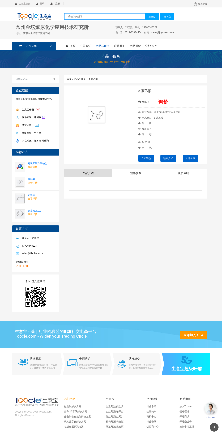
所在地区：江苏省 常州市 (34, 141)
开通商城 (184, 416)
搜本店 (167, 16)
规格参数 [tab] (135, 173)
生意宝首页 (22, 3)
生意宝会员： (30, 110)
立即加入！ (193, 335)
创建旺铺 (184, 411)
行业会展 (151, 421)
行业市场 (151, 406)
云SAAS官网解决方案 (75, 411)
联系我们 (119, 46)
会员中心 (200, 3)
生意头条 (151, 411)
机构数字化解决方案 (75, 421)
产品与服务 (103, 46)
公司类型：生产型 (30, 133)
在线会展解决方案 (74, 426)
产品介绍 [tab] (88, 173)
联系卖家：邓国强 (32, 117)
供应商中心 (153, 426)
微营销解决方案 (72, 406)
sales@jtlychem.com (32, 253)
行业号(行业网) (114, 416)
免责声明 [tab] (183, 173)
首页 (71, 46)
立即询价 (146, 158)
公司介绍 (85, 46)
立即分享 (190, 158)
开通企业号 (186, 421)
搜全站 (152, 16)
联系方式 (168, 158)
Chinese (149, 45)
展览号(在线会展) (115, 426)
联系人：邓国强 (29, 238)
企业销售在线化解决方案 (77, 416)
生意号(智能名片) (115, 406)
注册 (55, 3)
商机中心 (151, 416)
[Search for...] (30, 79)
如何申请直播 (187, 426)
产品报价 (135, 46)
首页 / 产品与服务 (77, 79)
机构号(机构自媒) (115, 421)
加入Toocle (185, 406)
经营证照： (29, 125)
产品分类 (28, 46)
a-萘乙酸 (93, 79)
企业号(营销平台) (115, 411)
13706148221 (28, 246)
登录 (40, 3)
